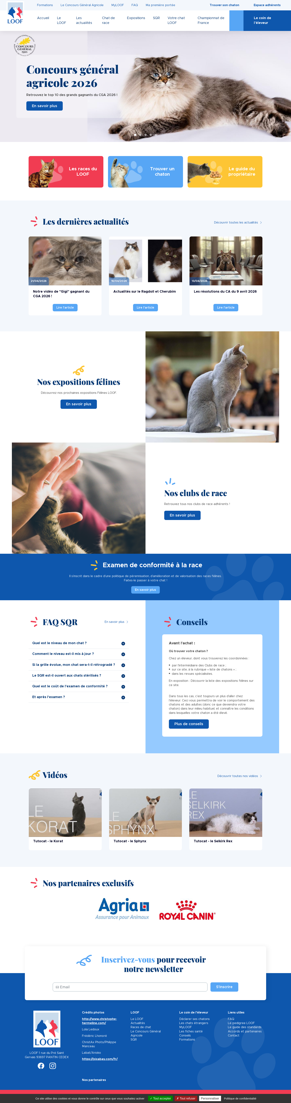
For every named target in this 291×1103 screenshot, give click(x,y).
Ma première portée (160, 5)
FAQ (135, 5)
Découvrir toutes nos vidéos (237, 776)
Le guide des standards (244, 1027)
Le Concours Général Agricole (82, 5)
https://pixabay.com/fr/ (100, 1059)
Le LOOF (137, 1019)
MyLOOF (117, 5)
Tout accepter (160, 1098)
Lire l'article (65, 307)
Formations (45, 5)
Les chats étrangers (193, 1023)
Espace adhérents (267, 5)
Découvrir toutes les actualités (236, 222)
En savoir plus (44, 106)
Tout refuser (185, 1098)
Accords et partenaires (245, 1031)
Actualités (138, 1023)
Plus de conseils (188, 724)
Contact (233, 1035)
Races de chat (141, 1027)
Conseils (185, 1035)
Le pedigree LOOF (241, 1023)
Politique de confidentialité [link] (240, 1098)
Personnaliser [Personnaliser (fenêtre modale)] (210, 1098)
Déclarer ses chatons (194, 1019)
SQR (134, 1039)
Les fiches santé (191, 1031)
